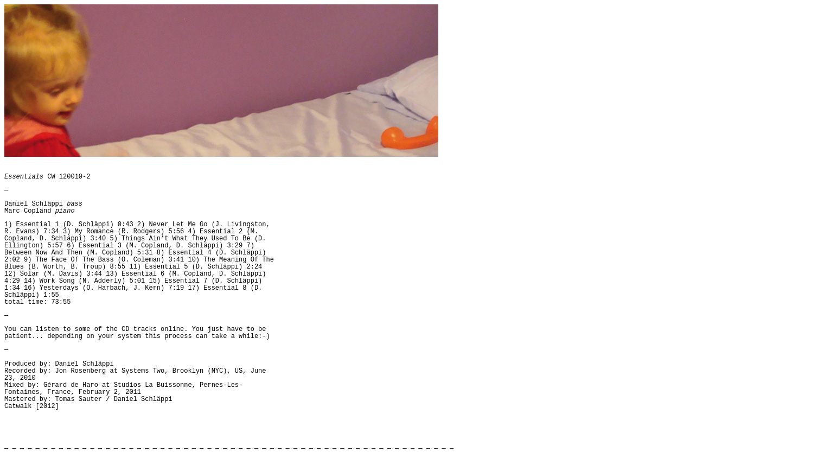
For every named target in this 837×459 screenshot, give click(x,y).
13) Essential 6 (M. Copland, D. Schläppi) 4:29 (135, 277)
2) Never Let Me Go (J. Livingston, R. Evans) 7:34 (137, 228)
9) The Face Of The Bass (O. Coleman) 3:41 (104, 260)
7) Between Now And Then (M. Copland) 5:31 (129, 249)
